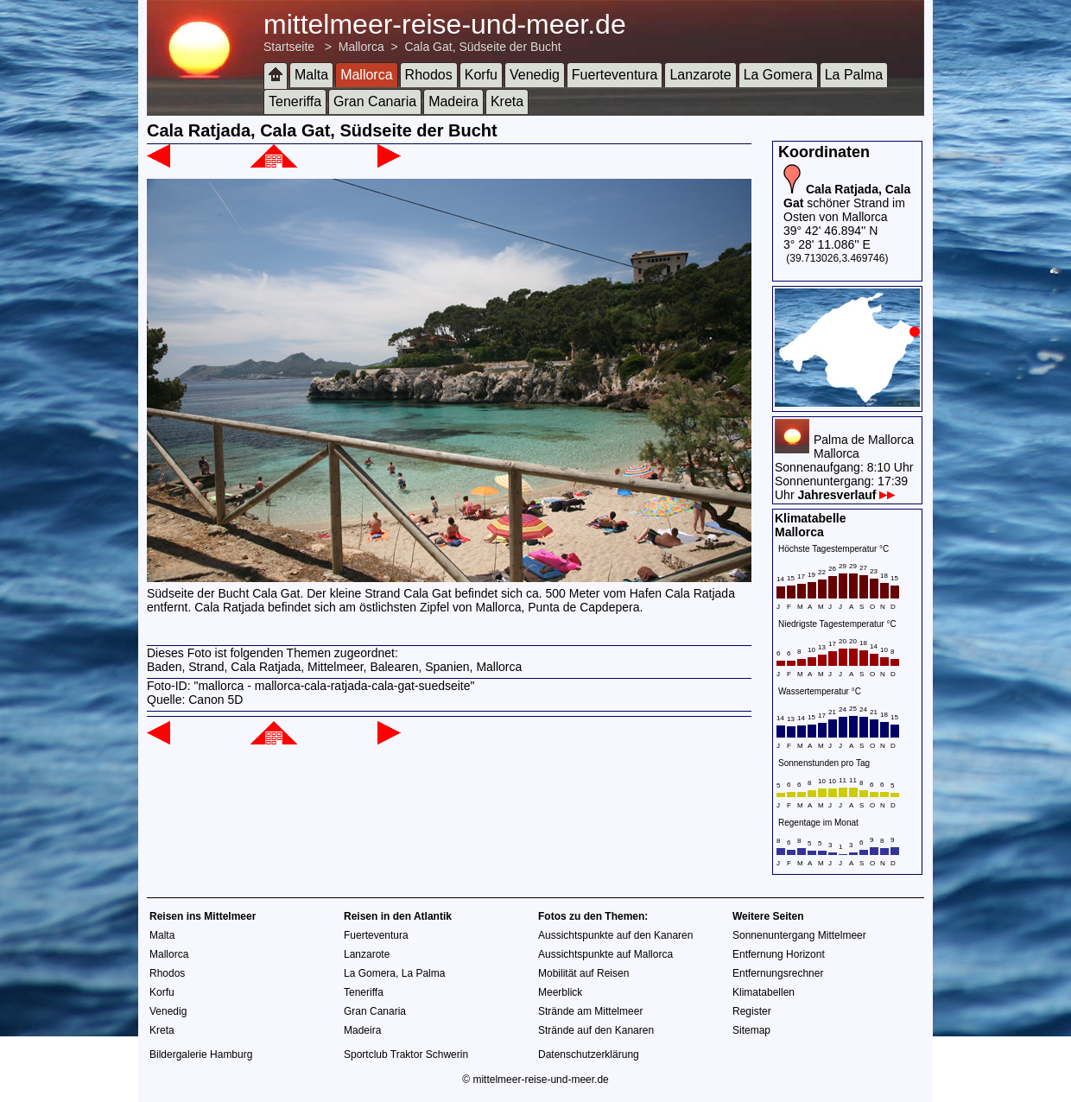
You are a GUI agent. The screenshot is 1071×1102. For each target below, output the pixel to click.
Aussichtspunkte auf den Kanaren (615, 935)
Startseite (288, 47)
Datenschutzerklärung (588, 1054)
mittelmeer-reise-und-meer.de (444, 24)
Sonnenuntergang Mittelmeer (799, 935)
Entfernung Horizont (778, 954)
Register (751, 1011)
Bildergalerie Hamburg (200, 1054)
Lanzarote (700, 74)
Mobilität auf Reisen (583, 973)
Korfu (481, 74)
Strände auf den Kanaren (596, 1030)
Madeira (453, 101)
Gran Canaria (374, 101)
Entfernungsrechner (777, 973)
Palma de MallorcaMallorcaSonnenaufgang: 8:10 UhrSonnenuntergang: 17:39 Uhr (844, 467)
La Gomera (778, 74)
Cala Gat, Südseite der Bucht (482, 47)
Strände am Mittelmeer (590, 1011)
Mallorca (361, 47)
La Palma (854, 74)
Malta (311, 74)
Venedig (535, 74)
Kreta (507, 101)
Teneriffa (295, 101)
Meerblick (560, 992)
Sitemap (751, 1030)
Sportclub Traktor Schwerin (406, 1054)
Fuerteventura (615, 74)
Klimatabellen (763, 992)
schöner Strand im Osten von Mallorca (846, 203)
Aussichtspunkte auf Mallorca (605, 954)
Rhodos (429, 74)
